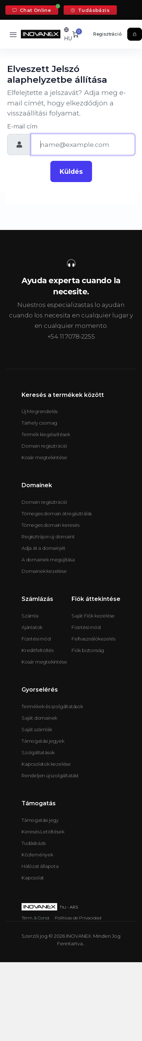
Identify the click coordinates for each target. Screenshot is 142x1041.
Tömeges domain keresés (50, 525)
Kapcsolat (33, 878)
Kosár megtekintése (44, 457)
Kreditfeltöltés (38, 650)
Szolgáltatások (38, 752)
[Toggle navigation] (13, 34)
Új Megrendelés (40, 411)
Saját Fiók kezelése (93, 616)
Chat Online (32, 10)
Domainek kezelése (44, 571)
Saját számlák (37, 729)
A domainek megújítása (48, 559)
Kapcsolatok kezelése (46, 764)
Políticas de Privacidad (78, 917)
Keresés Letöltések (43, 831)
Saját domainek (39, 718)
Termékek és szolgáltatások (52, 706)
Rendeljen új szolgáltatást (50, 775)
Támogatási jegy (40, 820)
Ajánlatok (32, 627)
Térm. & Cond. (36, 917)
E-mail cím (22, 126)
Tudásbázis (90, 10)
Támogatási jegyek (43, 741)
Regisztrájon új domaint (48, 536)
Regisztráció (107, 34)
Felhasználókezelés (93, 639)
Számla (30, 616)
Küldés (71, 171)
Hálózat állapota (40, 866)
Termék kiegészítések (46, 434)
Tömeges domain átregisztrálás (57, 513)
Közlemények (37, 854)
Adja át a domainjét (43, 548)
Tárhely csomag (39, 423)
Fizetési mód (36, 639)
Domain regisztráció (44, 446)
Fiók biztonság (88, 650)
